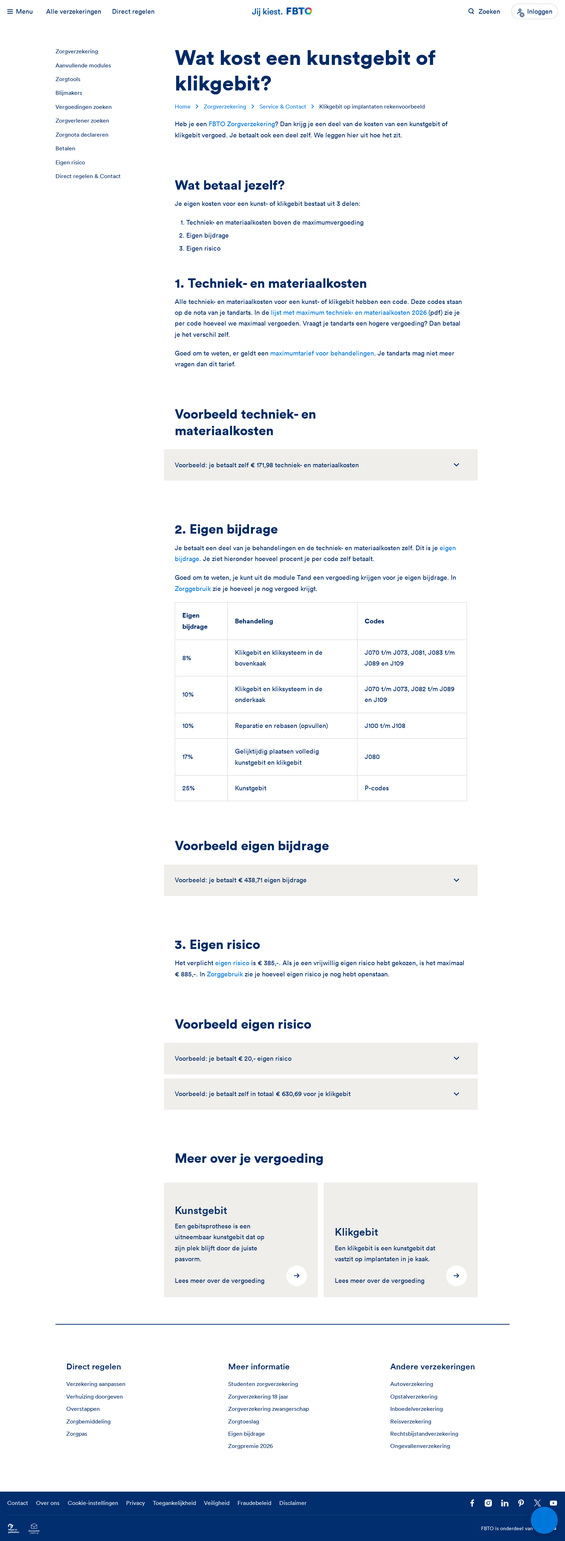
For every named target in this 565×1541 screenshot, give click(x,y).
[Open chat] (544, 1520)
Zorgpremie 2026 (250, 1445)
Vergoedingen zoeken (83, 106)
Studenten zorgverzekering (263, 1383)
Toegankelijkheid (174, 1502)
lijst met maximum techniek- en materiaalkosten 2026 (349, 312)
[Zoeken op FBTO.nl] (484, 11)
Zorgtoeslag (243, 1421)
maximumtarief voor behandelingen (322, 353)
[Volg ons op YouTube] (554, 1503)
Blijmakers (68, 92)
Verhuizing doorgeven (94, 1396)
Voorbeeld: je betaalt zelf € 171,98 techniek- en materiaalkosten (267, 465)
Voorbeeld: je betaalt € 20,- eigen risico (233, 1058)
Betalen (65, 148)
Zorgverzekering (76, 51)
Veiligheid (217, 1502)
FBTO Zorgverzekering (242, 124)
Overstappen (83, 1408)
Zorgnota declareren (81, 134)
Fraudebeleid (254, 1502)
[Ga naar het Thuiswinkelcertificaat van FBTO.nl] (34, 1528)
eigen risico (232, 963)
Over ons (47, 1502)
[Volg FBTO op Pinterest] (521, 1503)
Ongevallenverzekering (420, 1445)
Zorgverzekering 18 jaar (258, 1396)
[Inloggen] (534, 11)
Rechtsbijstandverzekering (424, 1433)
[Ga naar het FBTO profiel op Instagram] (488, 1503)
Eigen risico (70, 162)
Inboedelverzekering (416, 1408)
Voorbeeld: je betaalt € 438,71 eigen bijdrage (241, 880)
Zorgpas (76, 1433)
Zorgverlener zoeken (82, 120)
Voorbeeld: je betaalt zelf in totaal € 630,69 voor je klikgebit (263, 1094)
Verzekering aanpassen (95, 1383)
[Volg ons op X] (537, 1503)
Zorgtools (67, 79)
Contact (17, 1502)
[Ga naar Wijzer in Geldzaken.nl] (13, 1528)
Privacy (135, 1502)
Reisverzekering (410, 1421)
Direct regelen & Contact (88, 176)
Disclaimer (293, 1502)
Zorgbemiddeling (88, 1421)
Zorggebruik (193, 588)
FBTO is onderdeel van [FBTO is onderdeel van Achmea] (519, 1528)
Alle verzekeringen (73, 11)
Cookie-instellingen (93, 1502)
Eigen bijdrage (246, 1433)
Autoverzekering (411, 1383)
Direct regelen (133, 11)
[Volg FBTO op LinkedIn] (505, 1503)
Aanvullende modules (83, 65)
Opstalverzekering (413, 1396)
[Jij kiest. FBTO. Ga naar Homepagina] (282, 11)
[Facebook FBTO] (472, 1503)
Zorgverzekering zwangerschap (268, 1408)
